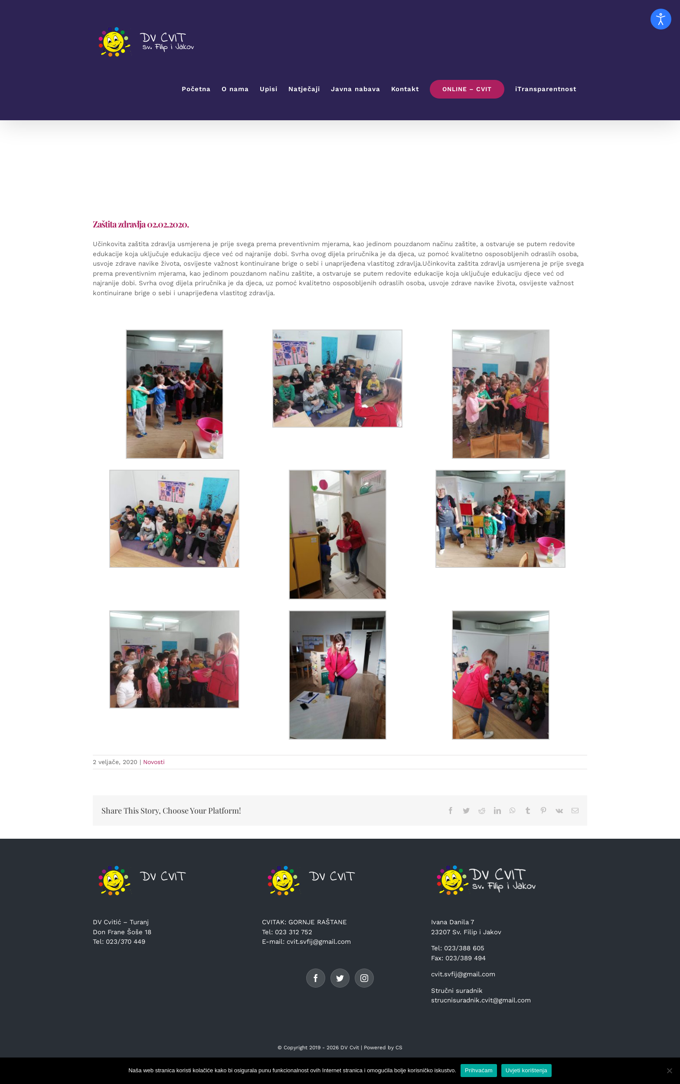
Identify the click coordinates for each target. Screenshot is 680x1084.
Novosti (154, 761)
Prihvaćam (479, 1070)
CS (399, 1047)
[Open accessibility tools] (661, 19)
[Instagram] (364, 978)
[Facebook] (315, 978)
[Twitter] (340, 978)
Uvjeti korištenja (526, 1070)
